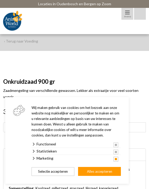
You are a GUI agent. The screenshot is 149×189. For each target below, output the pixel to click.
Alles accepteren (99, 171)
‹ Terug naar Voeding (21, 41)
